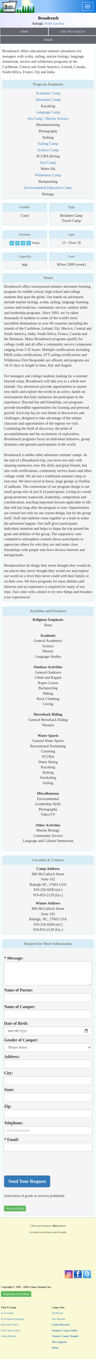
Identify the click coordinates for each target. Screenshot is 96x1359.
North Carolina (54, 23)
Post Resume (59, 1319)
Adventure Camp (48, 100)
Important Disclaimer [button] (16, 1294)
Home (55, 1347)
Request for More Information (48, 944)
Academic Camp (48, 93)
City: (8, 1073)
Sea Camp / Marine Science (48, 118)
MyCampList (59, 1342)
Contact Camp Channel (65, 1336)
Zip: (8, 1106)
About (24, 31)
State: (9, 1089)
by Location (7, 1313)
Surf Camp (48, 162)
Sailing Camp (48, 144)
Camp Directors (61, 1324)
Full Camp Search (10, 1330)
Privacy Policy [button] (15, 1208)
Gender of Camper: (21, 1040)
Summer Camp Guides (65, 1330)
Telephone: (13, 1123)
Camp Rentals (8, 1336)
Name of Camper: (20, 1007)
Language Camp (48, 112)
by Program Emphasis (12, 1319)
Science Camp (48, 150)
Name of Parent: (18, 990)
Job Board (57, 1313)
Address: (12, 1056)
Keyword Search (10, 1324)
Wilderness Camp (48, 175)
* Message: (13, 958)
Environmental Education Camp (48, 188)
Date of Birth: (16, 1023)
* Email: (11, 1139)
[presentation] (43, 1163)
